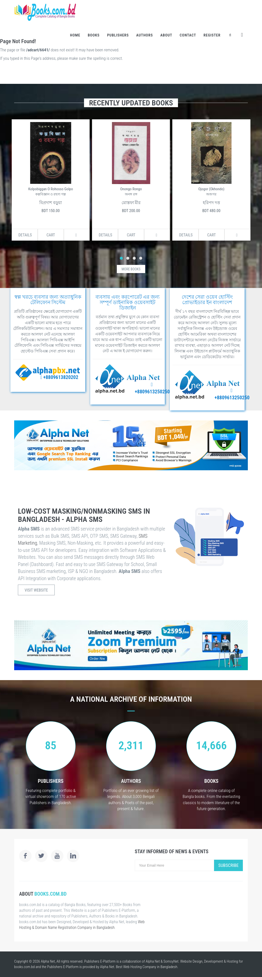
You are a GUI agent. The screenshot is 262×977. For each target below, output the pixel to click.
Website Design (191, 961)
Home (75, 35)
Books (94, 35)
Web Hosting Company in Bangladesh (150, 967)
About (166, 35)
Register (212, 35)
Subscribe (228, 865)
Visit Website (36, 590)
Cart (50, 235)
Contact (188, 35)
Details (25, 235)
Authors (144, 35)
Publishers (118, 35)
